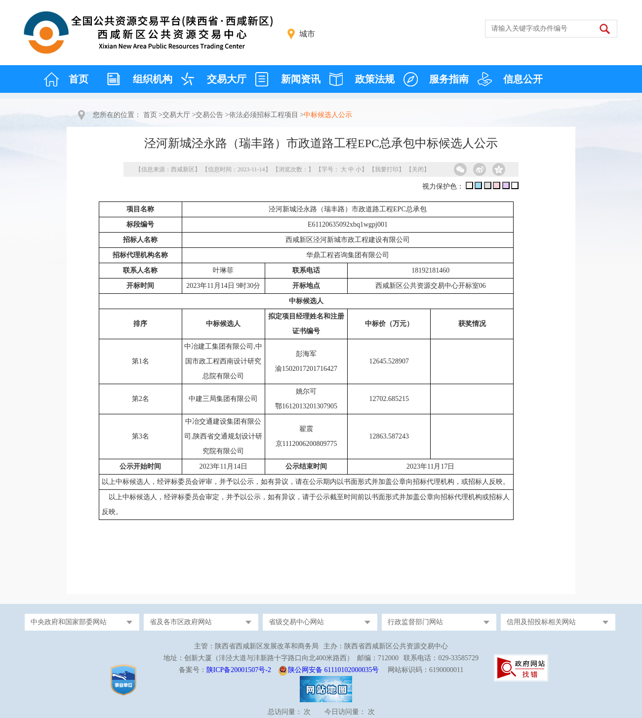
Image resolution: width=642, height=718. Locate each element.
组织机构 (152, 79)
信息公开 (523, 79)
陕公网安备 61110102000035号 (333, 670)
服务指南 (449, 79)
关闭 (418, 169)
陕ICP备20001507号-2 (238, 670)
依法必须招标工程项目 (263, 115)
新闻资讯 (301, 79)
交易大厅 (226, 79)
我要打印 (387, 169)
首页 (78, 79)
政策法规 (375, 79)
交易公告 (209, 115)
